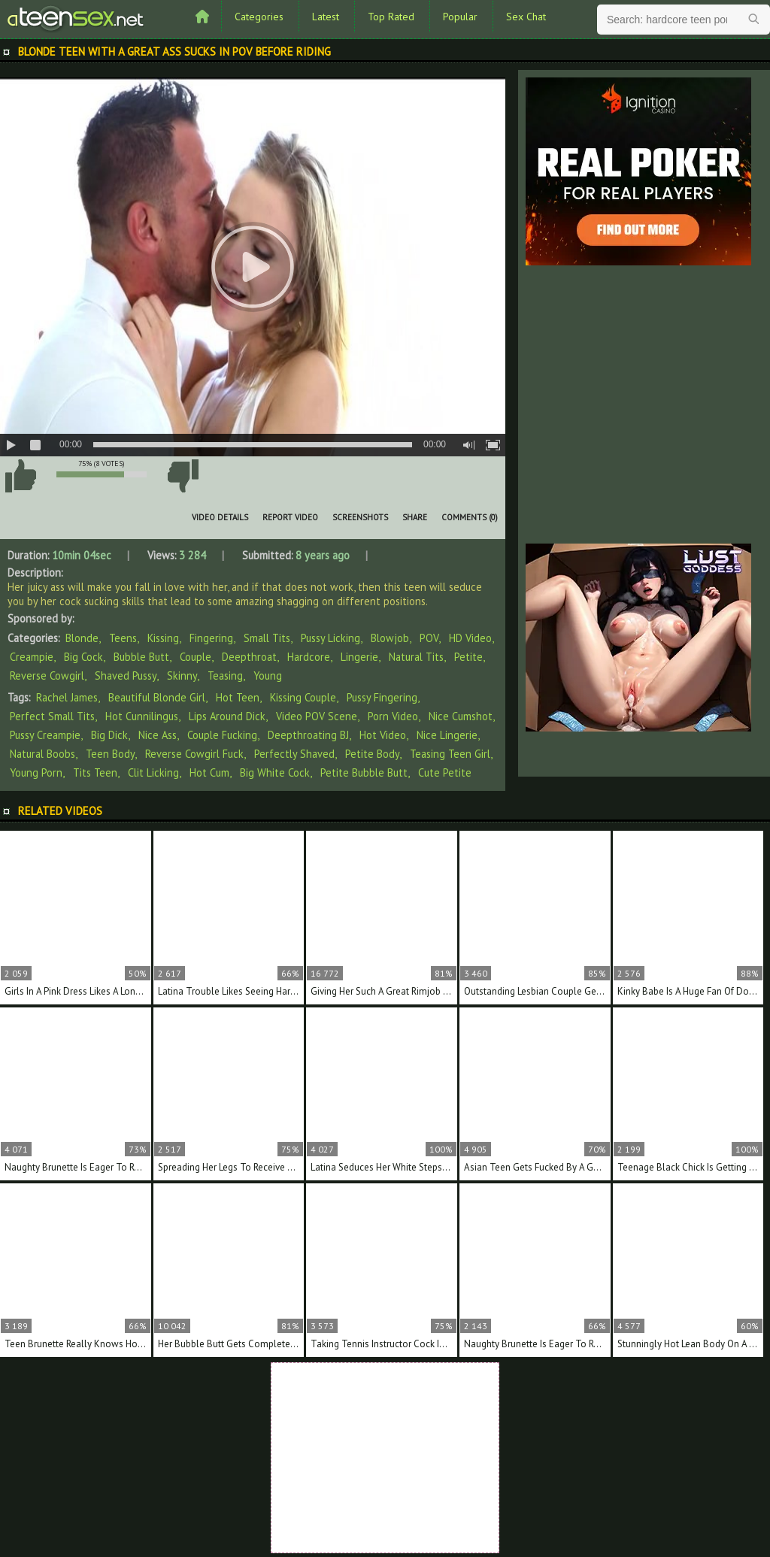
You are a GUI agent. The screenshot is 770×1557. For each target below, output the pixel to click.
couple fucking (222, 735)
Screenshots (360, 517)
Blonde (82, 638)
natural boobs (42, 754)
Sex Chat (526, 16)
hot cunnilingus (141, 716)
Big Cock (83, 657)
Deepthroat (249, 657)
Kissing (163, 638)
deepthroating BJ (308, 735)
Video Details (220, 517)
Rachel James (67, 697)
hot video (382, 735)
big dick (109, 735)
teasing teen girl (450, 754)
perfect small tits (52, 716)
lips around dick (227, 716)
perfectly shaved (294, 754)
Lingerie (359, 657)
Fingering (211, 638)
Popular (460, 16)
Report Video (290, 517)
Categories (259, 16)
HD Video (470, 638)
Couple (195, 657)
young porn (36, 772)
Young (267, 675)
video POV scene (316, 716)
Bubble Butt (141, 657)
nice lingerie (447, 735)
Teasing (225, 675)
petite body (372, 754)
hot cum (209, 772)
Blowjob (390, 638)
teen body (110, 754)
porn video (393, 716)
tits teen (95, 772)
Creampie (31, 657)
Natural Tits (416, 657)
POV (429, 638)
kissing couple (303, 697)
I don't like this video (182, 476)
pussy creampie (45, 735)
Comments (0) (469, 517)
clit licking (153, 772)
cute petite (444, 772)
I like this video (20, 476)
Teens (123, 638)
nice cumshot (461, 716)
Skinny (182, 675)
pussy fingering (382, 697)
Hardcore (308, 657)
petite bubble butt (364, 772)
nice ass (157, 735)
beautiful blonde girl (156, 697)
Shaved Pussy (125, 675)
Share (414, 517)
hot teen (237, 697)
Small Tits (267, 638)
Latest (325, 16)
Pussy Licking (330, 638)
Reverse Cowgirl (47, 675)
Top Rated (391, 16)
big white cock (275, 772)
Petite (468, 657)
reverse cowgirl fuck (194, 754)
